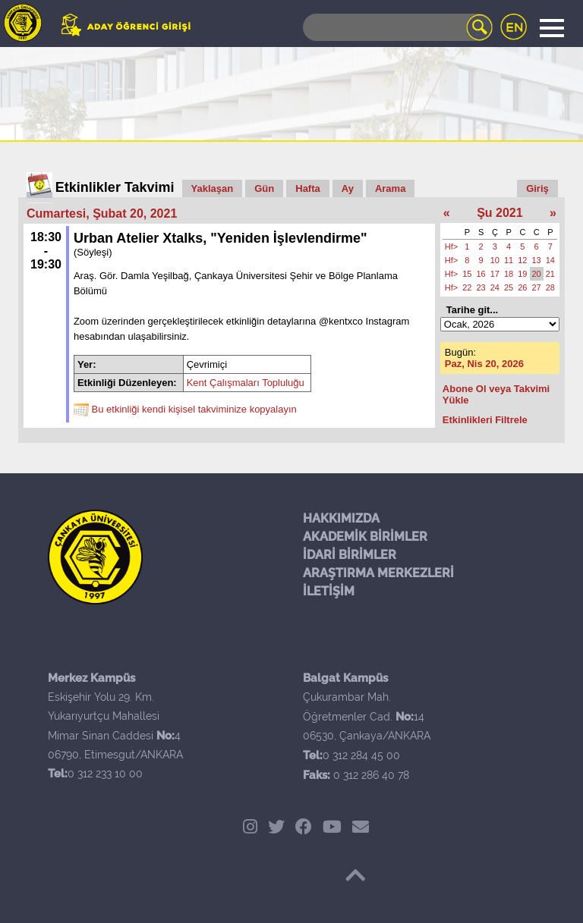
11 (508, 260)
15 (466, 273)
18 (508, 273)
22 (466, 287)
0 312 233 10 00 (105, 774)
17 (494, 273)
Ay (348, 188)
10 (494, 260)
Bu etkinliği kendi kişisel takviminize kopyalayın (194, 410)
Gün (264, 188)
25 (508, 287)
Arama (390, 188)
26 (522, 287)
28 (550, 287)
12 (522, 260)
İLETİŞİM (329, 591)
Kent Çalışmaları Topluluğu (245, 382)
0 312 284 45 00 (361, 755)
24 (494, 287)
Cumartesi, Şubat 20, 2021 (102, 213)
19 (522, 273)
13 (536, 260)
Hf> (451, 246)
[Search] (398, 27)
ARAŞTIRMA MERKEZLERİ (378, 573)
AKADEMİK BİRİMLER (365, 536)
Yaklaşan (212, 188)
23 (481, 287)
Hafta (307, 188)
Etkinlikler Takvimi (115, 187)
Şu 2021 (499, 212)
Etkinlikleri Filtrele (485, 419)
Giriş (537, 188)
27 (536, 287)
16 (481, 273)
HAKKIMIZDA (341, 518)
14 (550, 260)
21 (550, 273)
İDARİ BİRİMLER (349, 555)
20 (536, 273)
